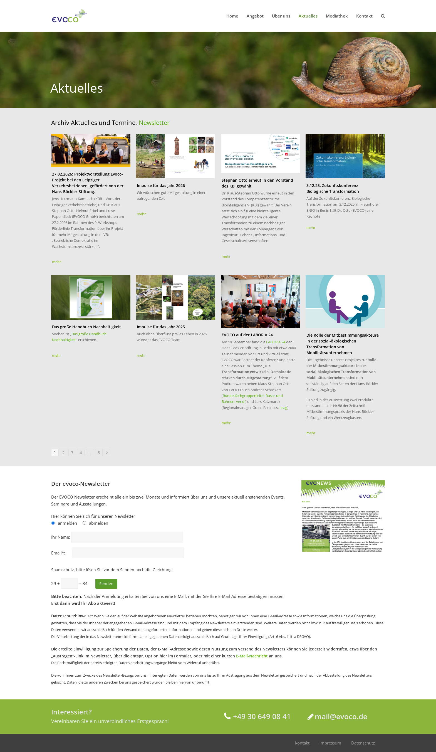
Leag (283, 407)
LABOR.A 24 (276, 341)
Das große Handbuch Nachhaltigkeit (86, 326)
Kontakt (302, 743)
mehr (56, 261)
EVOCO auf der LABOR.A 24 (247, 334)
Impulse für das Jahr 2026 (161, 185)
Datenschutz (363, 743)
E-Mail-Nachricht (252, 656)
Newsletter (154, 122)
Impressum (330, 743)
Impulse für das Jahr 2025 (161, 326)
